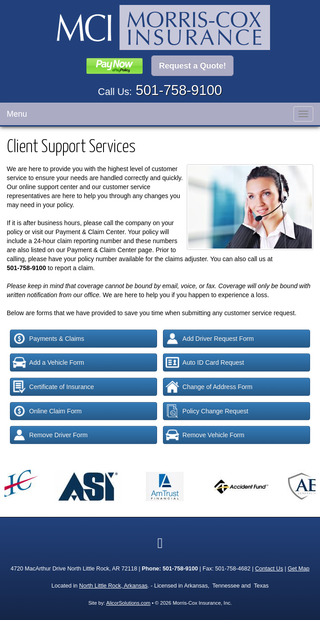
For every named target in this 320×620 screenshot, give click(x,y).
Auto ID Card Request (205, 362)
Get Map (298, 569)
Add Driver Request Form (210, 338)
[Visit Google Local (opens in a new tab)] (160, 543)
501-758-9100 (179, 90)
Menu (17, 113)
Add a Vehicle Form (48, 362)
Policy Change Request (207, 411)
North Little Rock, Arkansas (113, 586)
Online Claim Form (47, 411)
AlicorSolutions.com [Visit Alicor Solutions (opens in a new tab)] (128, 603)
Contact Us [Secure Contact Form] (269, 569)
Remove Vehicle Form (205, 435)
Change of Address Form (209, 387)
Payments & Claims (48, 338)
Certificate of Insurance (53, 387)
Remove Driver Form (50, 435)
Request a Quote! (192, 65)
